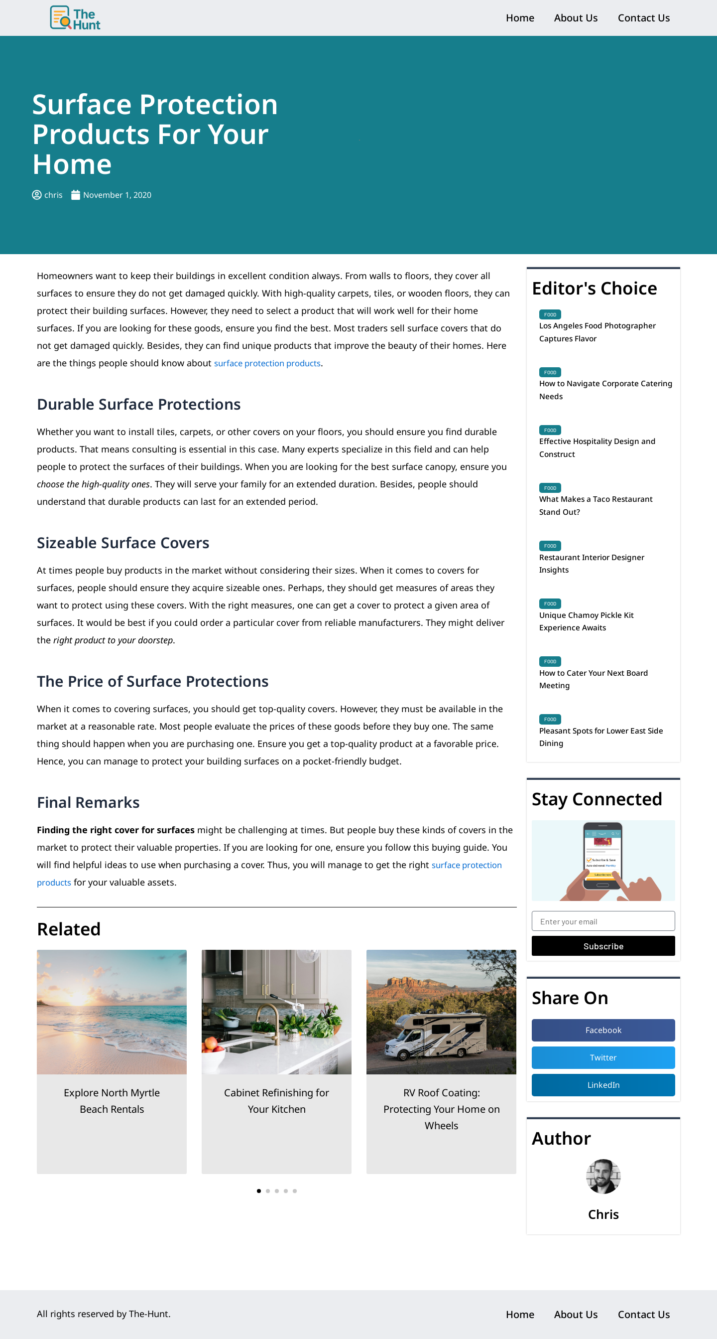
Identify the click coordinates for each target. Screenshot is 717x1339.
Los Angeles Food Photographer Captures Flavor (604, 333)
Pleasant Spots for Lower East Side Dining (603, 769)
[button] (259, 1191)
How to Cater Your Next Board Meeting (604, 707)
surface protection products (273, 363)
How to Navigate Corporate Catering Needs (597, 396)
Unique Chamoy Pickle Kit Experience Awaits (593, 645)
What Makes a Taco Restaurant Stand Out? (605, 520)
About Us (576, 17)
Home (520, 17)
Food (550, 314)
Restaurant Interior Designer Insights (600, 583)
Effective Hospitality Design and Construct (607, 458)
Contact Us (644, 17)
